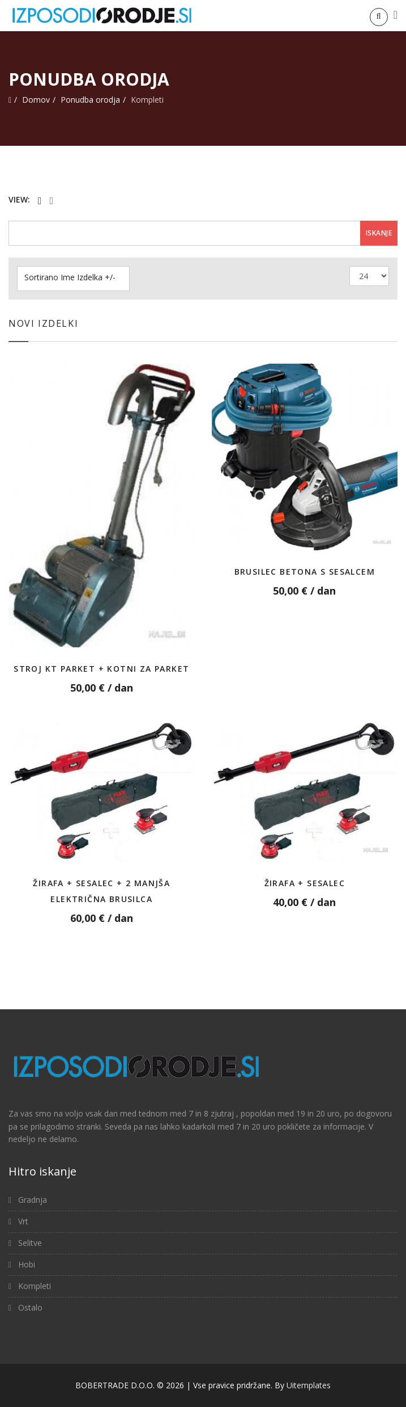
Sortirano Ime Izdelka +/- (70, 277)
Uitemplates (309, 1385)
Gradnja (31, 1199)
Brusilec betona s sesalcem (304, 571)
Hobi (25, 1264)
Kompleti (33, 1285)
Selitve (29, 1242)
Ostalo (29, 1307)
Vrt (22, 1221)
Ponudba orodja (90, 99)
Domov (36, 99)
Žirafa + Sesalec (304, 883)
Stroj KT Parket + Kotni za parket (101, 668)
